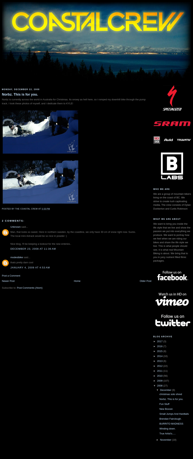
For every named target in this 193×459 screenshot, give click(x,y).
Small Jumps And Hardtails (174, 413)
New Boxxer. (166, 409)
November (166, 439)
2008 (160, 385)
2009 (160, 380)
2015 (160, 351)
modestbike (16, 257)
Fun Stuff (164, 404)
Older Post (145, 281)
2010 (160, 375)
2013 (160, 361)
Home (77, 281)
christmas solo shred (170, 394)
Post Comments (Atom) (30, 287)
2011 (160, 370)
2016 (160, 346)
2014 (160, 356)
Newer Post (8, 281)
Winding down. (167, 428)
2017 (160, 341)
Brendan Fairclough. (170, 418)
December (166, 390)
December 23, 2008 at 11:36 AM (33, 248)
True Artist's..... (167, 433)
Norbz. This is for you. (20, 94)
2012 (160, 366)
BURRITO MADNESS (171, 423)
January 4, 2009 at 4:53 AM (30, 267)
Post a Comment (11, 275)
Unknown (15, 226)
